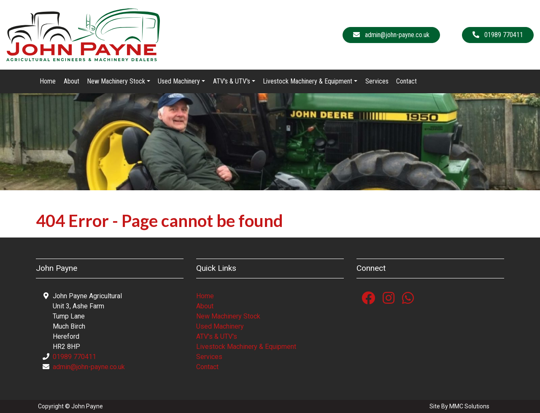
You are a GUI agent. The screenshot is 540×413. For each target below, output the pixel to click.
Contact (406, 81)
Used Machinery (220, 326)
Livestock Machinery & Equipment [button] (307, 81)
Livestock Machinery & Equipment (246, 347)
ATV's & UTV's (216, 336)
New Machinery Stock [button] (116, 81)
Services (377, 81)
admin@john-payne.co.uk (89, 367)
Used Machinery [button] (179, 81)
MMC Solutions (469, 406)
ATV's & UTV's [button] (231, 81)
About (71, 81)
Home (48, 81)
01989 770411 (74, 357)
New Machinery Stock (228, 316)
